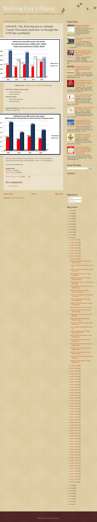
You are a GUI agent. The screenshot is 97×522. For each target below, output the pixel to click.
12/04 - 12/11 (74, 248)
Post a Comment (12, 186)
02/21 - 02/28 (74, 463)
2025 (70, 213)
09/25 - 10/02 (74, 379)
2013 (70, 490)
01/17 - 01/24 (74, 476)
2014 (70, 488)
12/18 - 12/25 (74, 242)
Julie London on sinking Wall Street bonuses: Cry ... (80, 340)
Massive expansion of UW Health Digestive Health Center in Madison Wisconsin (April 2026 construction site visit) (83, 123)
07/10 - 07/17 (74, 409)
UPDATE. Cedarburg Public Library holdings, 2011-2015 (80, 331)
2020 (70, 226)
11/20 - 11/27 (74, 253)
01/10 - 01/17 (74, 479)
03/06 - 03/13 (74, 457)
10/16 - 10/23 (74, 371)
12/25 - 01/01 (74, 240)
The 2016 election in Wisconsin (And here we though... (80, 310)
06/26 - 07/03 (74, 414)
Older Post (59, 194)
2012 (70, 493)
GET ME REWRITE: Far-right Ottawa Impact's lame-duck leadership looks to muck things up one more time (84, 83)
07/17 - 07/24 (74, 406)
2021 (70, 224)
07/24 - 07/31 (74, 403)
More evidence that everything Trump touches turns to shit (83, 95)
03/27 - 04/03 (74, 449)
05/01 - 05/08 (74, 436)
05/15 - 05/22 (74, 430)
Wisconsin (8, 170)
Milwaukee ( (33, 85)
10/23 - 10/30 (74, 368)
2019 (70, 229)
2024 (70, 216)
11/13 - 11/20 (74, 256)
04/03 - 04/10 (74, 446)
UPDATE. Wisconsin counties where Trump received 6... (80, 299)
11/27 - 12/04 (74, 250)
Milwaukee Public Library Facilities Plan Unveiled (82, 26)
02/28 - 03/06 (74, 460)
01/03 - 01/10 (74, 482)
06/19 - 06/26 (74, 417)
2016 (70, 237)
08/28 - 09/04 (74, 390)
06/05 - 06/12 (74, 422)
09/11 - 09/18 (74, 384)
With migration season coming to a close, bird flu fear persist (84, 108)
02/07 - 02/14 (74, 468)
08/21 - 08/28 (74, 392)
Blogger (57, 518)
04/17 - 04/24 (74, 441)
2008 (70, 504)
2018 (70, 232)
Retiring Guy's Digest (28, 8)
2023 (70, 218)
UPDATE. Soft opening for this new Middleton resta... (80, 352)
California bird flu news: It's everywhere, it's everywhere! (83, 135)
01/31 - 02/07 (74, 471)
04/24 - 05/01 (74, 438)
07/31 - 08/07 (74, 401)
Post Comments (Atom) (17, 198)
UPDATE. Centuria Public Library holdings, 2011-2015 (79, 291)
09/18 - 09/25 (74, 382)
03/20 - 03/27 (74, 452)
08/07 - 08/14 (74, 398)
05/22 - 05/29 (74, 428)
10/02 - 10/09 (74, 376)
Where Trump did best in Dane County (81, 307)
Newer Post (8, 194)
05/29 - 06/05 (74, 425)
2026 (70, 210)
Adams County (9, 172)
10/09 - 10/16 (74, 373)
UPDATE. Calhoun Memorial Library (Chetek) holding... (80, 278)
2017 (70, 235)
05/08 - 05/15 (74, 433)
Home (33, 194)
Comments (72, 201)
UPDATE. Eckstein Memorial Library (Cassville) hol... (80, 361)
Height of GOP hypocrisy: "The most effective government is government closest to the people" (83, 69)
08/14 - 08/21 (74, 395)
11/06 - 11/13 (74, 259)
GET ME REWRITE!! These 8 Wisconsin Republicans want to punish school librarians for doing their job (84, 53)
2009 (70, 501)
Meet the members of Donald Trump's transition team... (80, 261)
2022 (70, 221)
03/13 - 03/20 (74, 455)
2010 (70, 499)
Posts (70, 198)
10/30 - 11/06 (74, 365)
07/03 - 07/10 (74, 411)
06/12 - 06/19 (74, 419)
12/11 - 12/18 (74, 245)
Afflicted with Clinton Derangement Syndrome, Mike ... (80, 319)
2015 (70, 485)
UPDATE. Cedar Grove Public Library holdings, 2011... (80, 348)
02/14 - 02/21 (74, 465)
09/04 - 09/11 (74, 387)
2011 (70, 496)
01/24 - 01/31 (74, 474)
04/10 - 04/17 (74, 444)
